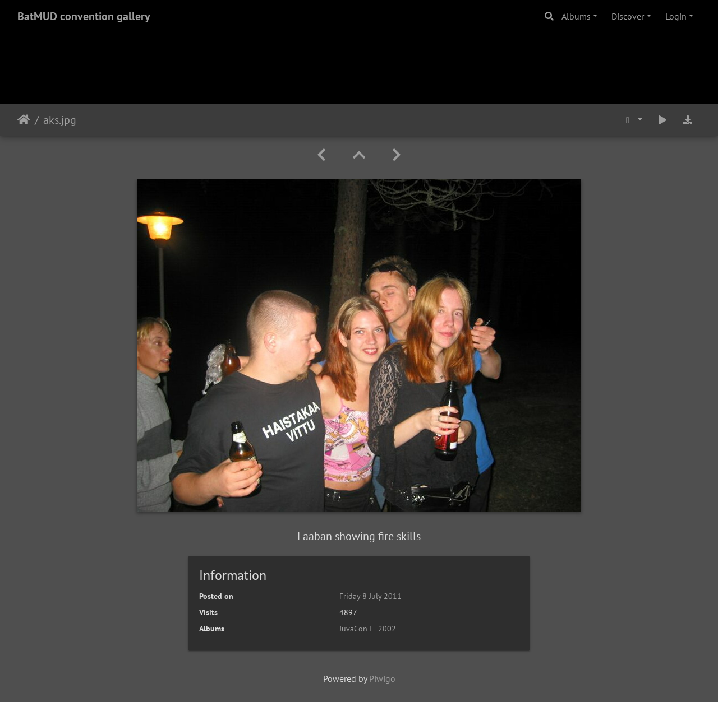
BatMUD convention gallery (83, 16)
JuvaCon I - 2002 (367, 629)
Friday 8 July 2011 (370, 596)
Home (23, 119)
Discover (627, 16)
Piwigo (382, 678)
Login (676, 16)
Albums (576, 16)
